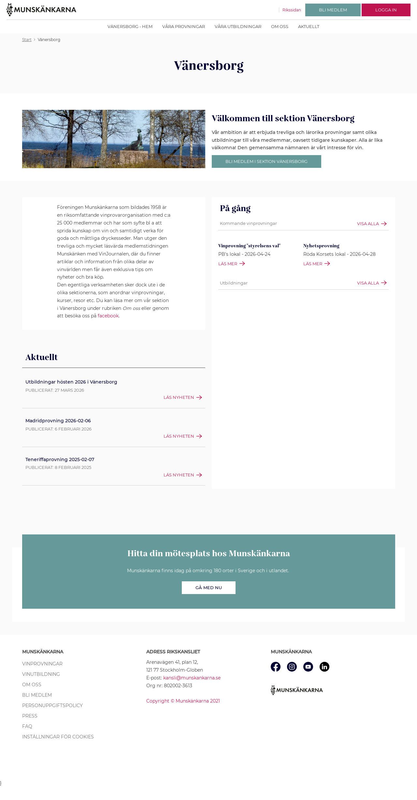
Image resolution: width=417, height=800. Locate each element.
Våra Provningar (183, 26)
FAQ (27, 726)
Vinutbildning (41, 674)
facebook (108, 316)
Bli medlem (37, 695)
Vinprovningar (42, 664)
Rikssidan (291, 9)
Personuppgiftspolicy (52, 705)
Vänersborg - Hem (130, 26)
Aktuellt (308, 26)
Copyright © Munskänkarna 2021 (183, 701)
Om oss (279, 26)
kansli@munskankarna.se (192, 678)
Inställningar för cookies (58, 737)
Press (29, 716)
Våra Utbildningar (238, 26)
